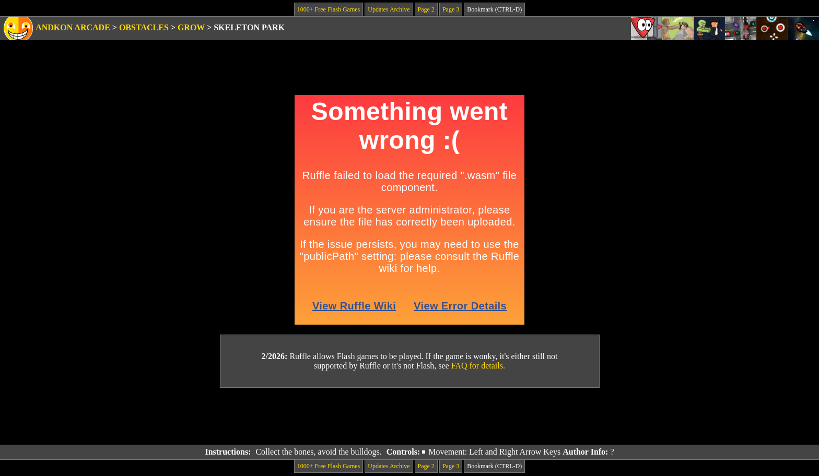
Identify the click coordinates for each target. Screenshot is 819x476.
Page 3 (450, 9)
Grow (191, 27)
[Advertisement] (409, 416)
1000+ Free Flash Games (328, 9)
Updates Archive (389, 9)
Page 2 (426, 9)
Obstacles (144, 27)
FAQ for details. (478, 365)
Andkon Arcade (73, 27)
